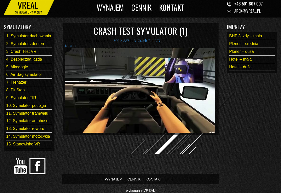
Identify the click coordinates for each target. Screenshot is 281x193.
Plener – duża (241, 51)
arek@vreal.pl (247, 11)
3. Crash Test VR (21, 51)
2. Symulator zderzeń (25, 44)
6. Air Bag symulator (24, 74)
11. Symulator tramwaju (27, 113)
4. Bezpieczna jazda (24, 59)
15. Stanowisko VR (23, 144)
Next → (71, 46)
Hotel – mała (240, 59)
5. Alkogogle (17, 67)
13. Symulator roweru (25, 128)
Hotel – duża (240, 67)
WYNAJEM (110, 7)
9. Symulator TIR (21, 98)
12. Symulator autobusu (27, 121)
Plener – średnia (244, 44)
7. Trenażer (16, 82)
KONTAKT (171, 7)
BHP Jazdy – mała (245, 36)
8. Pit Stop (15, 90)
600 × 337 (121, 41)
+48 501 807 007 (248, 4)
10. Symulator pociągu (26, 105)
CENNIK (141, 7)
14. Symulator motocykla (28, 136)
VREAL (149, 190)
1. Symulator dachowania (28, 36)
